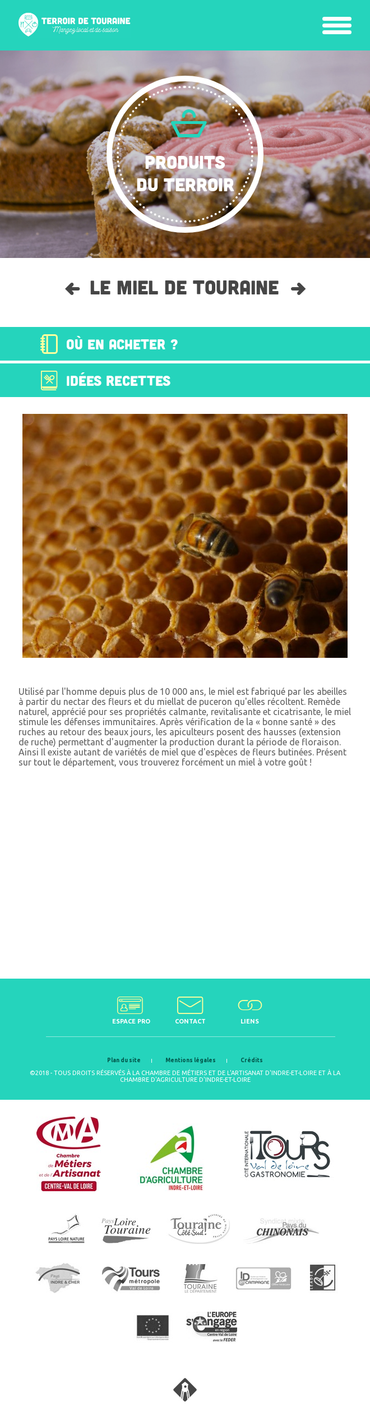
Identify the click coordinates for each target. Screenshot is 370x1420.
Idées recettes (118, 380)
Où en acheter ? (122, 343)
